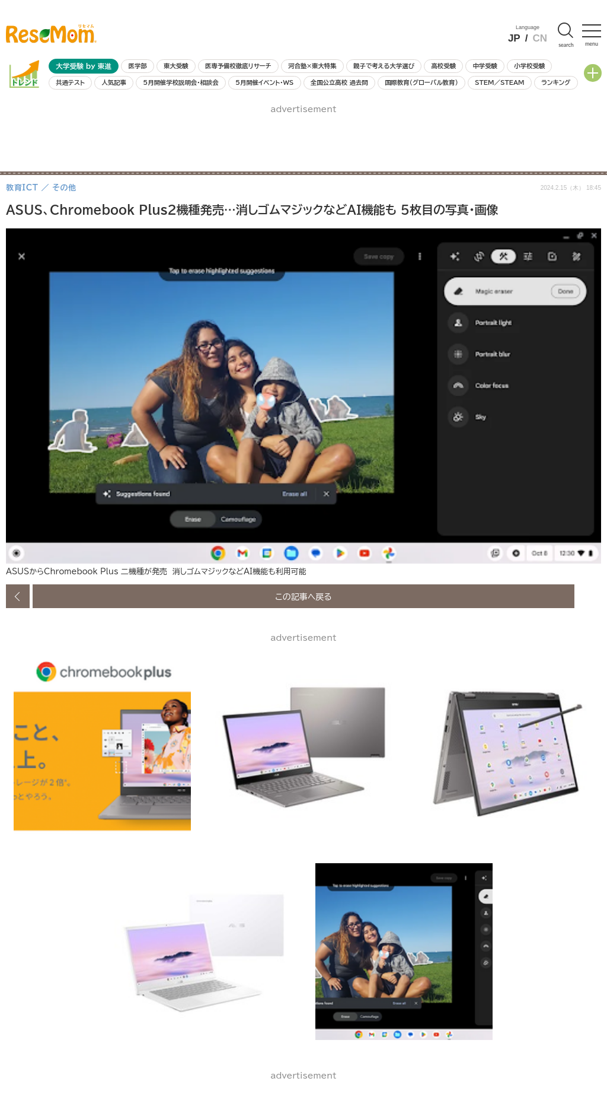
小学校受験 (529, 66)
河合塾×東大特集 (312, 66)
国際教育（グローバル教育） (421, 82)
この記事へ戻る (303, 596)
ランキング (555, 82)
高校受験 (443, 66)
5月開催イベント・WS (264, 82)
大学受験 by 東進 (83, 66)
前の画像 (18, 596)
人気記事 (113, 82)
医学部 (138, 66)
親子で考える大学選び (383, 66)
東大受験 (176, 66)
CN (539, 38)
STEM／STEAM (500, 82)
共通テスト (70, 82)
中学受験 (484, 66)
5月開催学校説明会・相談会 (180, 82)
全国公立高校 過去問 (339, 82)
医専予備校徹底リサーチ (238, 66)
